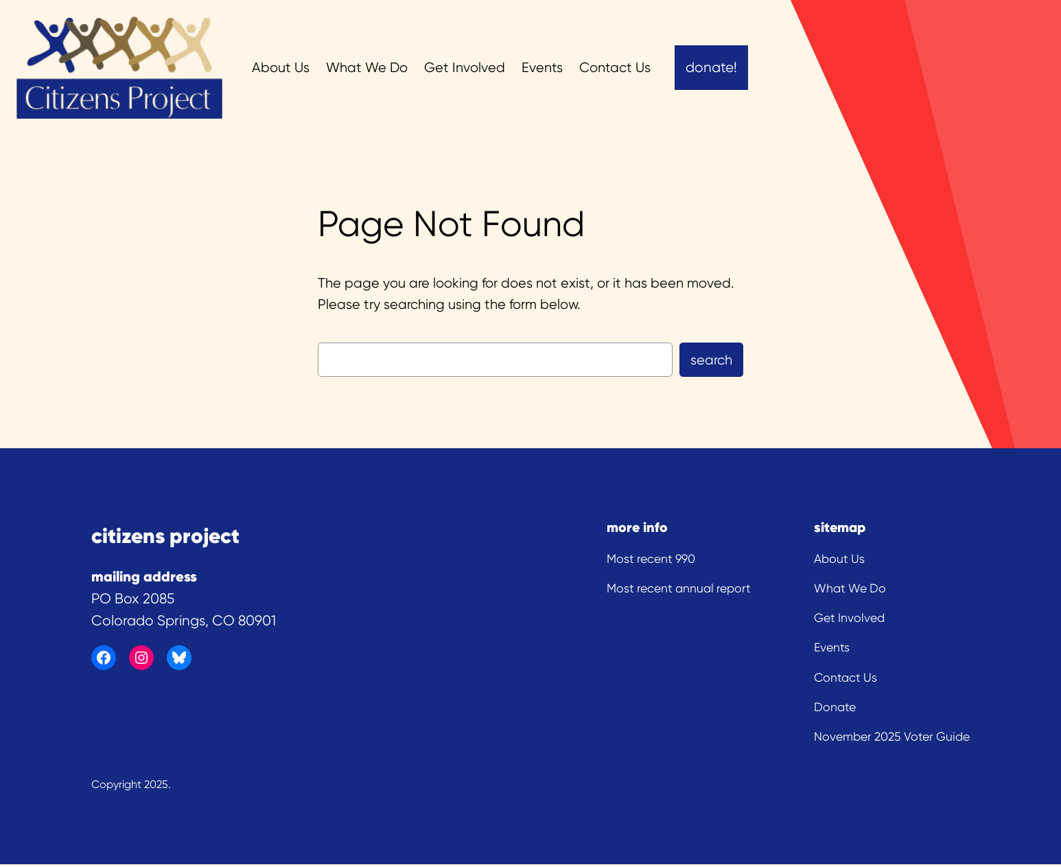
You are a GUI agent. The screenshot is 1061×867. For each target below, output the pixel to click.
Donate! (711, 67)
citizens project (165, 535)
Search (711, 360)
